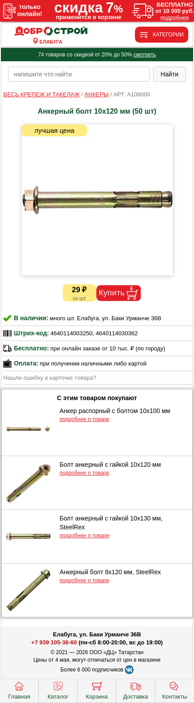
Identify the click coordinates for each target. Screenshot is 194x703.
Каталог (58, 689)
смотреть (144, 55)
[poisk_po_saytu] (79, 74)
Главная (19, 689)
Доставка (135, 689)
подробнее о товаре (84, 419)
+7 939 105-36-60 (54, 642)
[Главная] (51, 31)
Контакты (174, 689)
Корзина (97, 689)
